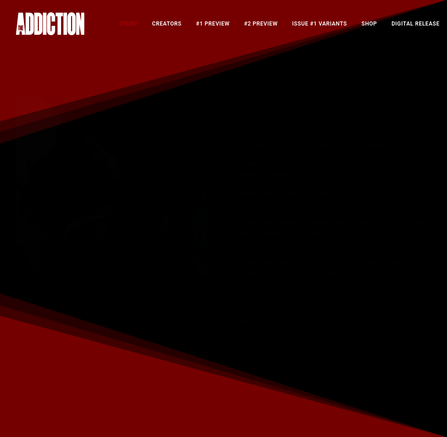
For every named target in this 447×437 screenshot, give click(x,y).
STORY (128, 24)
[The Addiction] (50, 23)
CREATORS (167, 24)
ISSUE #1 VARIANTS (319, 24)
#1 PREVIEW (213, 24)
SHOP (369, 24)
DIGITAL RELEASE (415, 24)
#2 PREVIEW (261, 24)
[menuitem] (128, 23)
